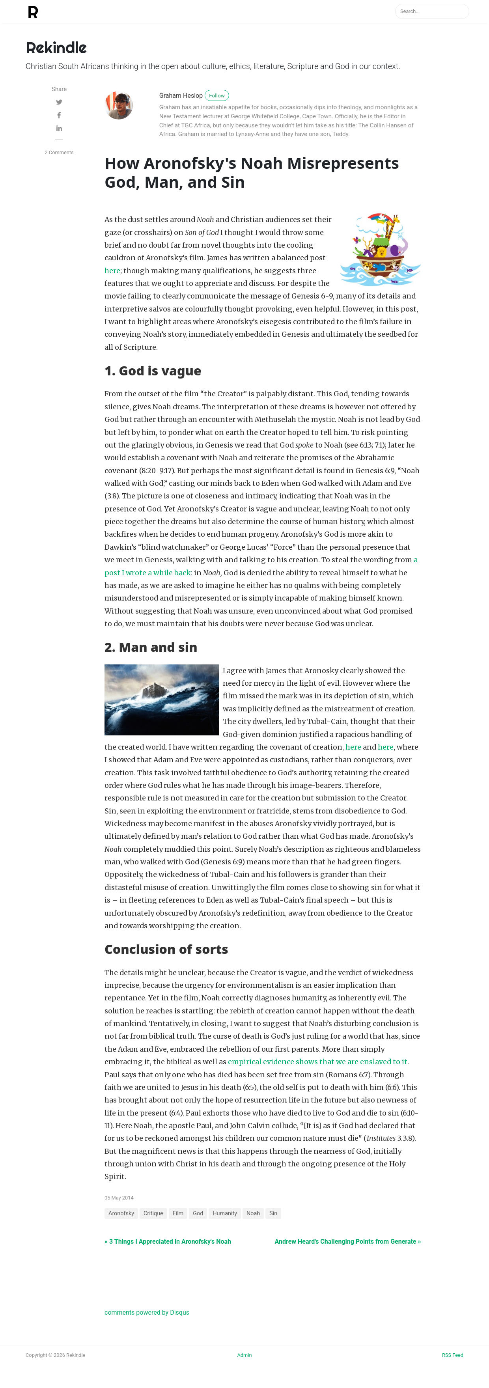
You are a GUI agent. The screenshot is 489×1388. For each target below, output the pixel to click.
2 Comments (59, 152)
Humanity (225, 1213)
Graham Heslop (181, 95)
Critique (153, 1213)
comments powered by (147, 1312)
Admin (244, 1355)
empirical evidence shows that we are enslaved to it (317, 1062)
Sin (273, 1213)
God (198, 1213)
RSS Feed (452, 1355)
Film (178, 1213)
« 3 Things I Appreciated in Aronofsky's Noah (168, 1241)
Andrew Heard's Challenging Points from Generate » (347, 1241)
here (112, 271)
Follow (217, 95)
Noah (253, 1213)
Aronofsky (121, 1213)
